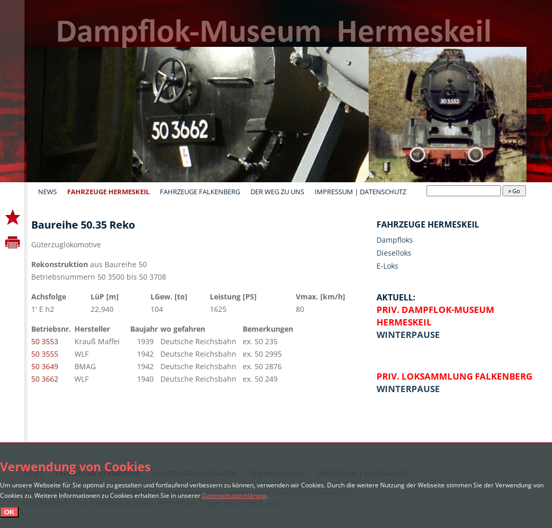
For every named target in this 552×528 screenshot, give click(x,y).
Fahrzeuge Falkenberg (200, 191)
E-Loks (387, 266)
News (47, 191)
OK (9, 512)
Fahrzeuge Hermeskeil (108, 191)
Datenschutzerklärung (234, 495)
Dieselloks (394, 253)
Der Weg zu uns (277, 191)
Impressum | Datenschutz (360, 191)
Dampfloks (395, 240)
